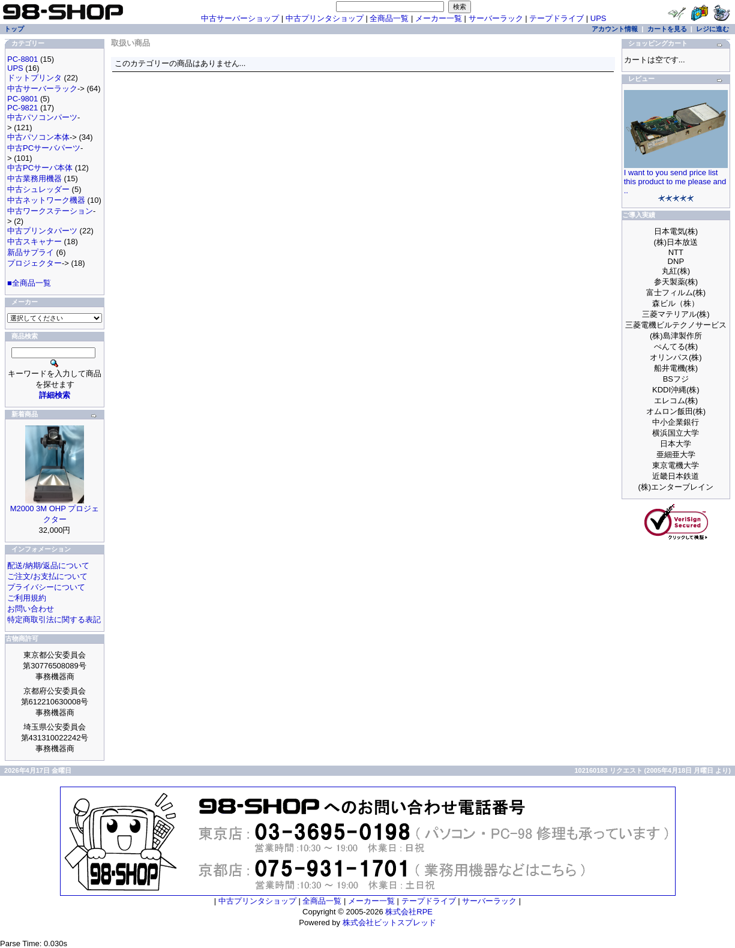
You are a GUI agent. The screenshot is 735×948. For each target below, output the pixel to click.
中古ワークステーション (50, 210)
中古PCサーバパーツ (43, 147)
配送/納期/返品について (48, 565)
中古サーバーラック (42, 88)
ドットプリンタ (34, 77)
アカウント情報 (615, 28)
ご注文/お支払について (47, 576)
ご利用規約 (26, 597)
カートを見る (667, 28)
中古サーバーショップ (240, 18)
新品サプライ (30, 252)
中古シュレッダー (38, 189)
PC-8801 (22, 59)
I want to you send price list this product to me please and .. (675, 181)
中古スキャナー (34, 241)
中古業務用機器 (34, 178)
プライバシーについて (46, 587)
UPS (598, 18)
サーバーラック (496, 18)
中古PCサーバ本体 (40, 167)
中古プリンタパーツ (42, 230)
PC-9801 (22, 98)
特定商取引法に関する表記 (54, 619)
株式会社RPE (409, 911)
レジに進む (712, 28)
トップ (14, 28)
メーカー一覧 (438, 18)
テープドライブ (556, 18)
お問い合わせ (30, 608)
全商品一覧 (389, 18)
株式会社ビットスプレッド (389, 922)
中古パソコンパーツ (42, 117)
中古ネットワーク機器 (46, 200)
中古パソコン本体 (38, 137)
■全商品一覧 (29, 282)
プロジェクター (34, 263)
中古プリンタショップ (325, 18)
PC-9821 (22, 107)
